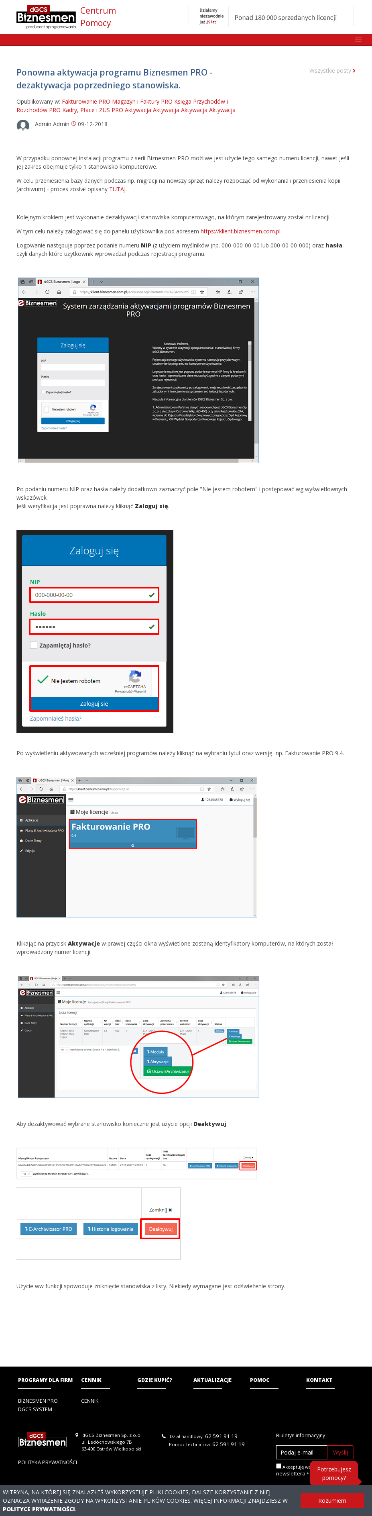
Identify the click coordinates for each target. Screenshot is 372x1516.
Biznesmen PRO (38, 1400)
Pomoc (260, 1380)
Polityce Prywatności (39, 1509)
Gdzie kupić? (154, 1380)
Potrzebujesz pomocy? (334, 1473)
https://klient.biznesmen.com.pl (241, 231)
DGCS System (35, 1409)
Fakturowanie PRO (86, 101)
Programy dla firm (45, 1380)
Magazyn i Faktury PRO (142, 101)
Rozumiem (332, 1500)
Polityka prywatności (47, 1462)
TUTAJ (117, 189)
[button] (358, 39)
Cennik (91, 1380)
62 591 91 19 (221, 1436)
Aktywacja (138, 110)
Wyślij (340, 1452)
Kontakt (319, 1380)
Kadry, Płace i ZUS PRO (92, 110)
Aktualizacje (212, 1380)
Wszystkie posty (332, 70)
